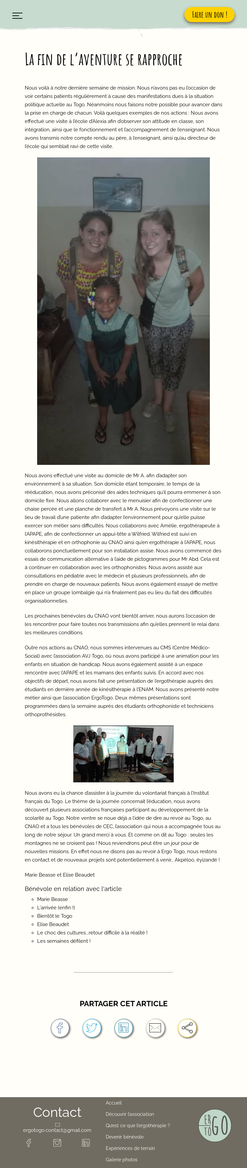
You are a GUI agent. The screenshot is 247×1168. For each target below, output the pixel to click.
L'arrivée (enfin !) (56, 908)
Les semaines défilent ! (64, 941)
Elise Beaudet (53, 924)
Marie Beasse (52, 899)
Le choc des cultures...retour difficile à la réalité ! (92, 933)
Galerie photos (122, 1159)
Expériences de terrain (130, 1148)
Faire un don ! (209, 14)
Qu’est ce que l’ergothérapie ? (138, 1125)
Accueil (114, 1103)
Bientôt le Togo (54, 916)
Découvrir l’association (130, 1114)
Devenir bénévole (125, 1137)
